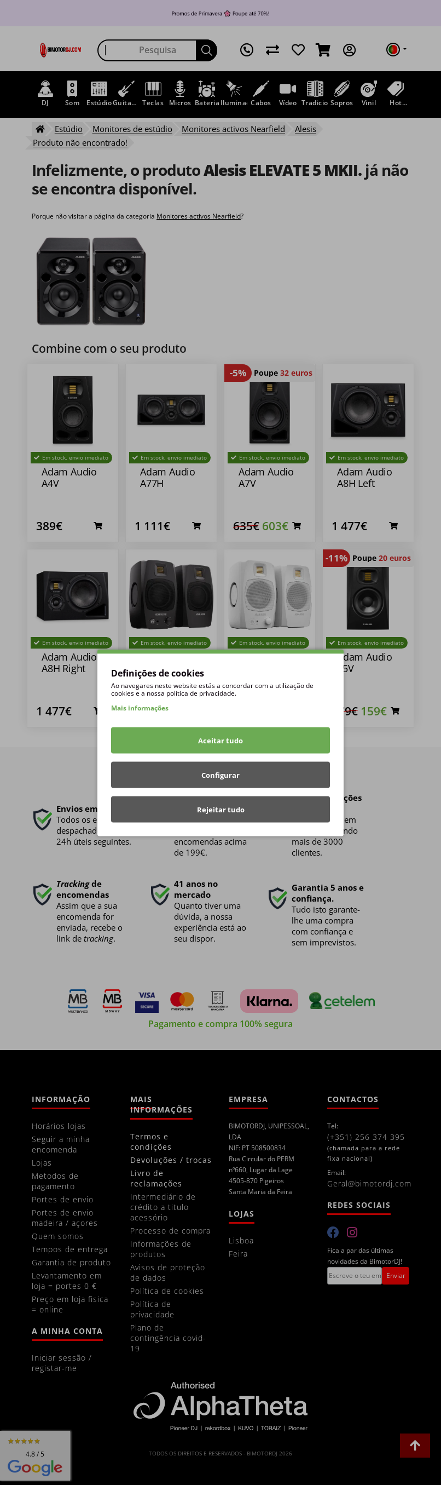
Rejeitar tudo (221, 809)
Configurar (220, 774)
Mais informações (140, 707)
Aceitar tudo (220, 740)
